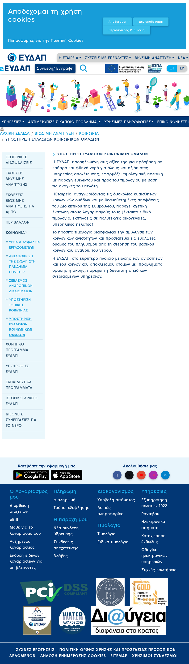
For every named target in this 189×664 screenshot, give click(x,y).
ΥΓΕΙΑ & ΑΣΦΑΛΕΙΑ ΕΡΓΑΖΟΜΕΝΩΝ (24, 245)
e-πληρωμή (65, 500)
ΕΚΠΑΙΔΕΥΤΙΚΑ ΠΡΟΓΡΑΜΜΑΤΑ (19, 385)
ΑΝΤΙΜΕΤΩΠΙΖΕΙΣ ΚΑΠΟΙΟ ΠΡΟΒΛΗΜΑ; (63, 122)
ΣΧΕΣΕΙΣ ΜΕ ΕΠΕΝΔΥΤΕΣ (106, 58)
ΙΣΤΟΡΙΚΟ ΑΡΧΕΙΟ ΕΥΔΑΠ (22, 401)
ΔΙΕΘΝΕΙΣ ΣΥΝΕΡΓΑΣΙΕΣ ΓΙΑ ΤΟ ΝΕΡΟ (21, 420)
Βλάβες (61, 556)
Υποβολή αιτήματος (116, 500)
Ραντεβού (150, 514)
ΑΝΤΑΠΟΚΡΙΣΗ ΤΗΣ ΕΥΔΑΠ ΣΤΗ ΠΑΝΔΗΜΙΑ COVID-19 (22, 264)
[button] (83, 69)
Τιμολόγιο (106, 534)
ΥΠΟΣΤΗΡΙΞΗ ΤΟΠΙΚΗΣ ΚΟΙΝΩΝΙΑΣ (20, 305)
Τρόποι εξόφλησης (71, 508)
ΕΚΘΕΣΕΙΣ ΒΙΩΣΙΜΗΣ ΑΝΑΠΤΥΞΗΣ (16, 179)
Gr (171, 68)
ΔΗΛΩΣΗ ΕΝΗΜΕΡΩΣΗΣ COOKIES (73, 656)
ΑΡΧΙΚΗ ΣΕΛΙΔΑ (14, 134)
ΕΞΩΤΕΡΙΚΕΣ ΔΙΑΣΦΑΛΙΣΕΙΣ (19, 160)
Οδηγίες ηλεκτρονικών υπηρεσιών (154, 556)
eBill (14, 520)
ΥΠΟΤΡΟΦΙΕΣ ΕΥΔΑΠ (17, 369)
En (182, 68)
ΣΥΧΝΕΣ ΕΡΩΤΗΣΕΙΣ (35, 650)
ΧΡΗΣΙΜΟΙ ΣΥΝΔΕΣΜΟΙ (155, 656)
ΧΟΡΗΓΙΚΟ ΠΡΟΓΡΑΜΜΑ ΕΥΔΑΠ (17, 350)
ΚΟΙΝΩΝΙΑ (89, 134)
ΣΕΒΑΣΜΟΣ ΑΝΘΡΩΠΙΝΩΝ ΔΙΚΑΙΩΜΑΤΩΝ (21, 286)
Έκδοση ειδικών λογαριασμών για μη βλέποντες (26, 562)
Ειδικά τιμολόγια (113, 542)
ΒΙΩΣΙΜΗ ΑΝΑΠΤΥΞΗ (153, 58)
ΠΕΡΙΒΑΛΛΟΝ (17, 222)
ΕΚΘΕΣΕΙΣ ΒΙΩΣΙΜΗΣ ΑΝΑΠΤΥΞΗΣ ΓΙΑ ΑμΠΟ (20, 204)
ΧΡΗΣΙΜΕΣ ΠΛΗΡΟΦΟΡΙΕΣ (127, 122)
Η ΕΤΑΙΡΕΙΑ (68, 58)
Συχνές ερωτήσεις (158, 570)
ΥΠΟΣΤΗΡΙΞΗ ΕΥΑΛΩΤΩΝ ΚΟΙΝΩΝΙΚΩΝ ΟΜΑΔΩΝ (20, 327)
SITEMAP (118, 656)
